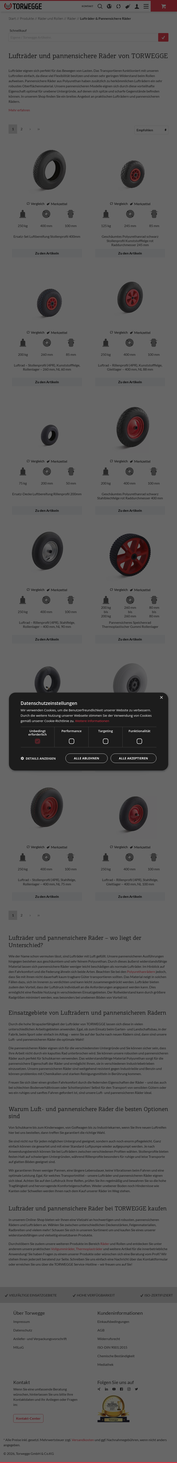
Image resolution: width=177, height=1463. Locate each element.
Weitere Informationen (92, 721)
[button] (38, 758)
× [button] (161, 697)
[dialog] (88, 732)
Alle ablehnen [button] (86, 758)
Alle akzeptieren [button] (133, 758)
